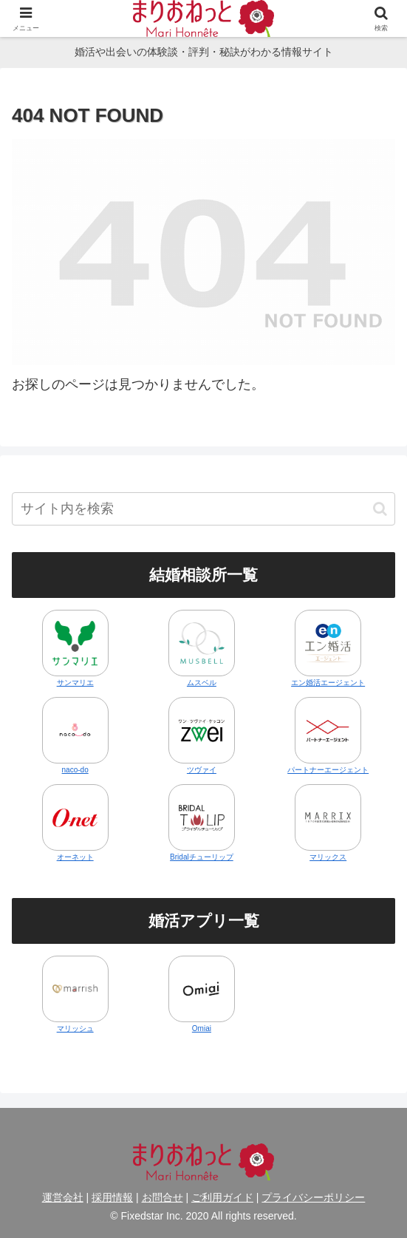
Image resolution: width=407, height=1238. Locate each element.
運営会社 (62, 1197)
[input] (203, 509)
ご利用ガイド (222, 1197)
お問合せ (162, 1197)
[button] (380, 508)
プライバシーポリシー (313, 1197)
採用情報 (112, 1197)
